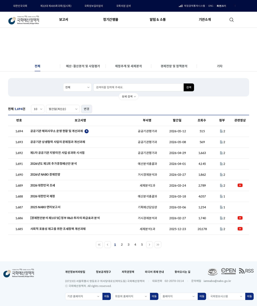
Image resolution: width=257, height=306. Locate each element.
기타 (220, 66)
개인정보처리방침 (75, 272)
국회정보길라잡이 (93, 6)
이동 (107, 296)
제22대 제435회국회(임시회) (55, 6)
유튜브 (246, 6)
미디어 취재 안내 (154, 272)
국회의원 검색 (123, 6)
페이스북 (238, 6)
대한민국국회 (20, 6)
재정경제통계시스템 (192, 6)
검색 (188, 87)
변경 (86, 109)
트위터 (250, 6)
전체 (223, 34)
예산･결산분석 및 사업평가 (83, 66)
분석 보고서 (209, 34)
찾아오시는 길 (182, 272)
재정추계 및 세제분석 (128, 66)
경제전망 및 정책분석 (174, 66)
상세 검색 (127, 96)
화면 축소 (231, 6)
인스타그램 (242, 6)
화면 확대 (228, 6)
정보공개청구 (103, 272)
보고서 (193, 34)
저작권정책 (128, 272)
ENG (210, 6)
